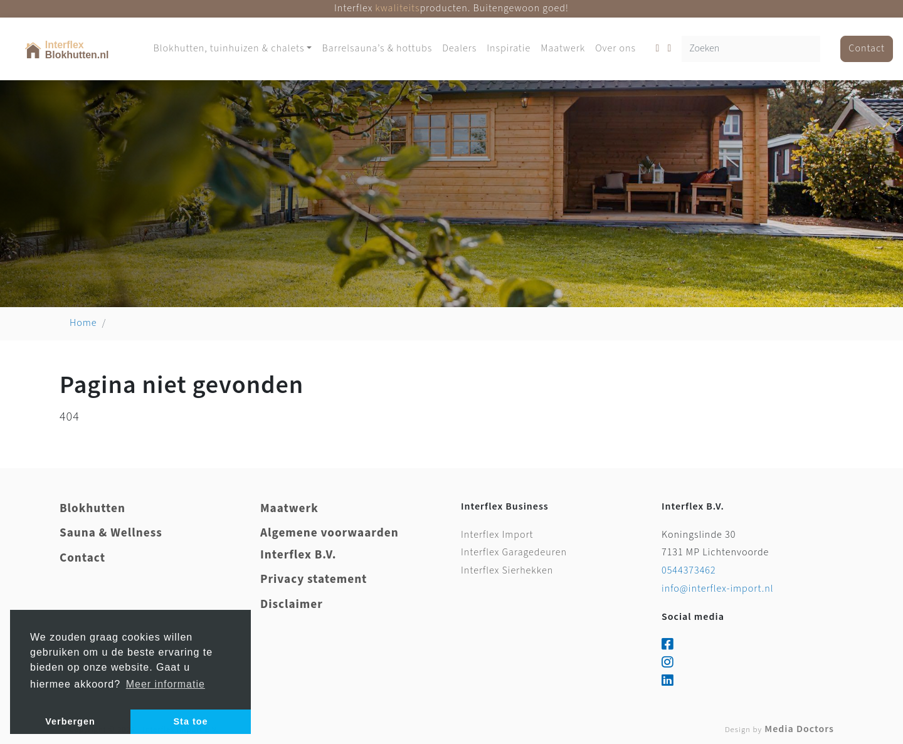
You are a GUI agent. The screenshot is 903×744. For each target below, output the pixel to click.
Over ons (615, 48)
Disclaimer (291, 604)
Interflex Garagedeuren (514, 552)
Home (83, 323)
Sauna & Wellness (111, 533)
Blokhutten (92, 508)
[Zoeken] (751, 49)
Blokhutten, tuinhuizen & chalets (228, 48)
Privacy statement (313, 579)
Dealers (459, 48)
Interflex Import (497, 535)
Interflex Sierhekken (507, 570)
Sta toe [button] (191, 721)
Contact (866, 48)
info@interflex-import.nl (718, 588)
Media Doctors (779, 729)
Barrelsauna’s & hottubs (377, 48)
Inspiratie (509, 48)
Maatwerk (563, 48)
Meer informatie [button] (165, 684)
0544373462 (689, 570)
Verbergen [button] (70, 721)
